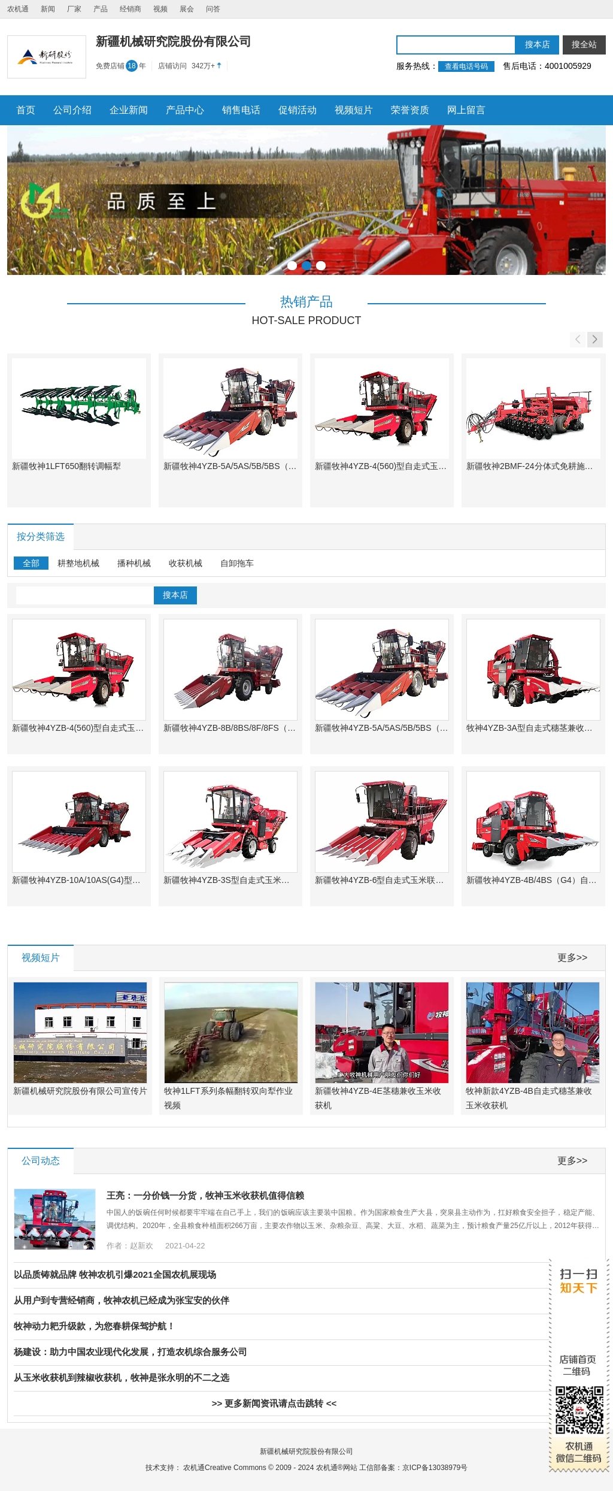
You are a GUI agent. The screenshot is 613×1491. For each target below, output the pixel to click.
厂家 (74, 9)
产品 (100, 9)
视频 (160, 9)
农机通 (18, 9)
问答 (213, 9)
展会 (187, 9)
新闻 (48, 9)
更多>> (572, 957)
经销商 (130, 9)
